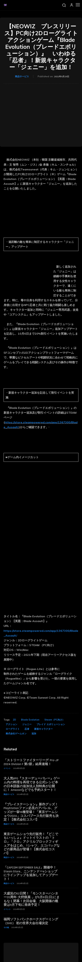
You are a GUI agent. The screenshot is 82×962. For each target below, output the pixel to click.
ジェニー (27, 724)
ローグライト (13, 728)
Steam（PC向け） (54, 719)
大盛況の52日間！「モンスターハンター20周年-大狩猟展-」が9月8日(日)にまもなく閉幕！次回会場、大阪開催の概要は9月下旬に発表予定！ (32, 899)
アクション (11, 724)
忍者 (27, 728)
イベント (7, 768)
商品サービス (22, 76)
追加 (34, 733)
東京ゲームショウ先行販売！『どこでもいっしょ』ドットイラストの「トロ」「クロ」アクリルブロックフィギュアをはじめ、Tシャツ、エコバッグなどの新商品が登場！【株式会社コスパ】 (32, 843)
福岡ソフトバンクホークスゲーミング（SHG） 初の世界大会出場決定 (31, 921)
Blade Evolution (30, 719)
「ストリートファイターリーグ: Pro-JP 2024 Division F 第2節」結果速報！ (31, 762)
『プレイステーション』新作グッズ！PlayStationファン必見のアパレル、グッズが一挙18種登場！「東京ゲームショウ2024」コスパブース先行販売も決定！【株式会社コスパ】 (31, 812)
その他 (6, 927)
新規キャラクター (43, 728)
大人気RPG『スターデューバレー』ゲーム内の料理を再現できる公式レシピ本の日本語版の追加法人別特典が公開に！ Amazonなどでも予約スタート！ (32, 784)
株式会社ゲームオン (16, 733)
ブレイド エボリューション (51, 724)
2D (14, 719)
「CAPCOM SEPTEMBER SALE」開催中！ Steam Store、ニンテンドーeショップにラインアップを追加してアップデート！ (32, 873)
